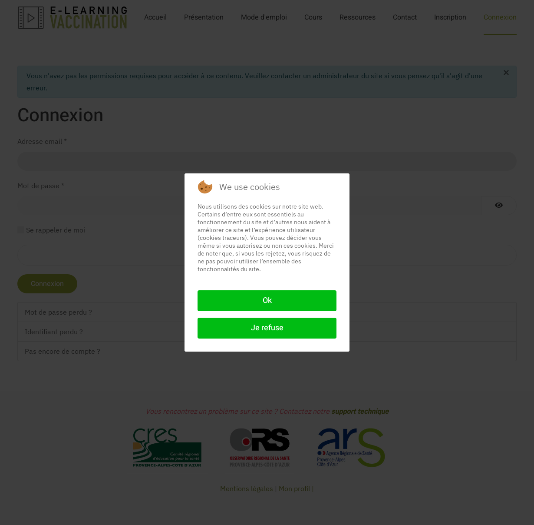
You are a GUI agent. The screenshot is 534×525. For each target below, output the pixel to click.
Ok (267, 300)
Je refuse (267, 328)
